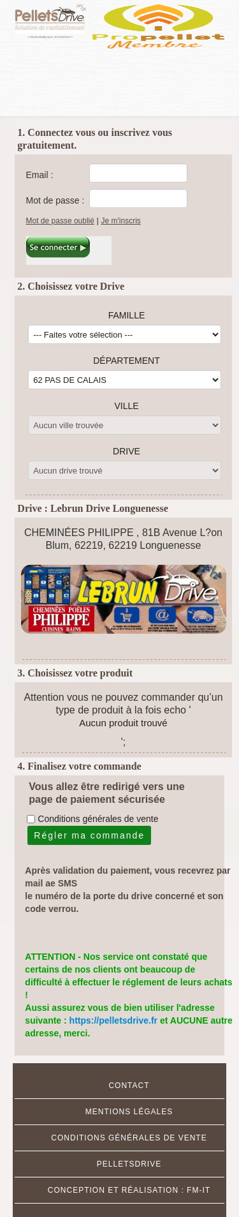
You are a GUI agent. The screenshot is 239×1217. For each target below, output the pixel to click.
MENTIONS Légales (129, 1111)
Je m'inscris (121, 220)
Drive (126, 451)
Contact (128, 1085)
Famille (126, 315)
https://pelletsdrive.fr (114, 1020)
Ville (126, 406)
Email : (40, 175)
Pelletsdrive (129, 1164)
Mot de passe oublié (60, 220)
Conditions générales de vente (98, 819)
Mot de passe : (55, 200)
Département (126, 360)
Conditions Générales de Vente (128, 1137)
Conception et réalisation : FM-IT (129, 1190)
